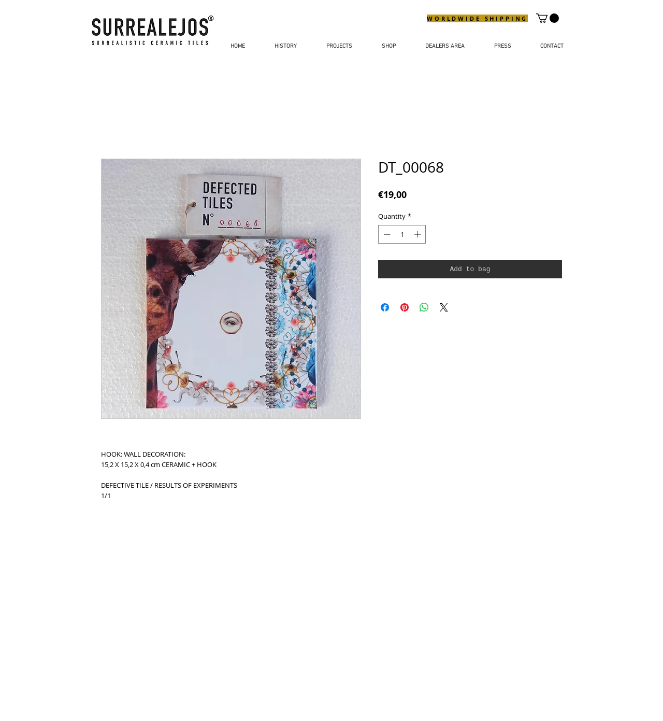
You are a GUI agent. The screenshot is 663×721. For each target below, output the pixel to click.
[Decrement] (386, 234)
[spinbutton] (402, 234)
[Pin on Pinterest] (404, 307)
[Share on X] (444, 307)
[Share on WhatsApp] (424, 307)
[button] (547, 18)
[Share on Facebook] (385, 307)
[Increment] (418, 234)
